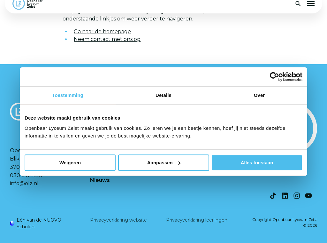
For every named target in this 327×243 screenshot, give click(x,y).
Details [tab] (163, 95)
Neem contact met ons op (107, 39)
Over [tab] (259, 95)
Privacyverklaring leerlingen (196, 220)
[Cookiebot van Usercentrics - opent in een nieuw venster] (274, 77)
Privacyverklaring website (118, 220)
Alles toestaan (257, 162)
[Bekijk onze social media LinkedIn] (285, 195)
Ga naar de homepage (102, 31)
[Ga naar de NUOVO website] (43, 223)
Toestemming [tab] (67, 95)
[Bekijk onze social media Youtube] (308, 195)
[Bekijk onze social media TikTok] (273, 195)
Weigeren (70, 162)
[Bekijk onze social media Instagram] (296, 195)
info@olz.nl (24, 183)
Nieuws (100, 180)
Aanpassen (163, 162)
